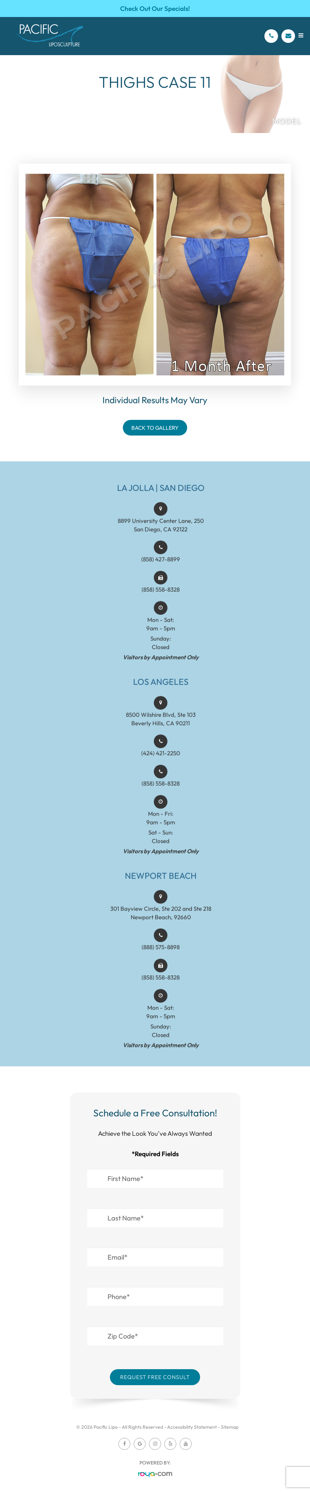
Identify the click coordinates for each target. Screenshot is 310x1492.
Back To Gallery (155, 427)
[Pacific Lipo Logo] (49, 36)
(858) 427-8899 (160, 568)
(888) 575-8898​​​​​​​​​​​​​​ (161, 956)
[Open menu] (300, 35)
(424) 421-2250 (160, 762)
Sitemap (230, 1427)
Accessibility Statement (192, 1427)
